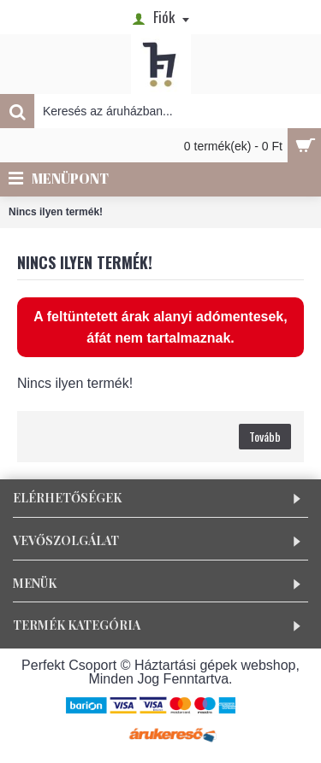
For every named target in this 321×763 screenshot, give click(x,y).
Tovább (265, 436)
